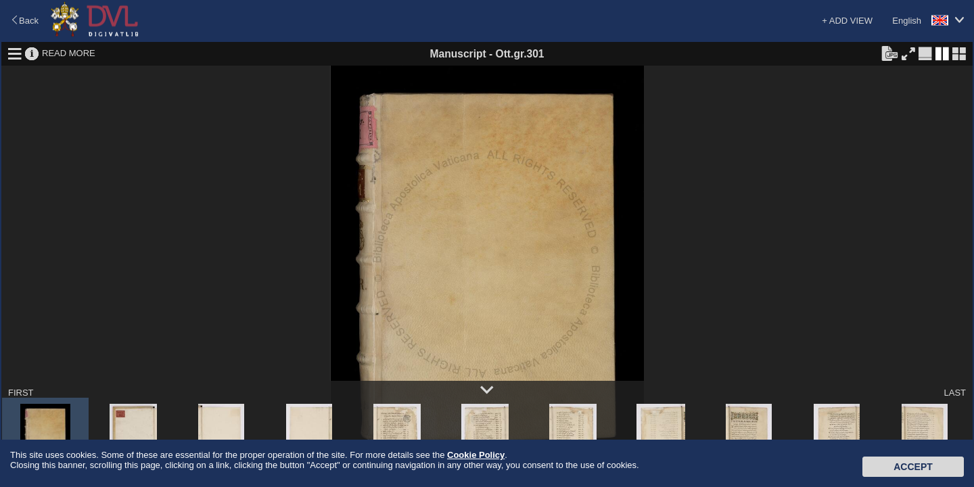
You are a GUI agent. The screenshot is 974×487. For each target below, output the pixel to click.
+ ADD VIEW (847, 21)
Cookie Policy (476, 455)
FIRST (21, 393)
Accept (913, 466)
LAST (955, 393)
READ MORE (68, 53)
